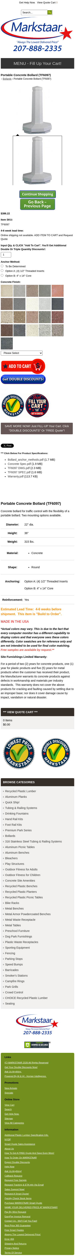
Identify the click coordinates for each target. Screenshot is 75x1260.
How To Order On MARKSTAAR (21, 1157)
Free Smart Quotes (14, 1230)
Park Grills (11, 986)
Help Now (9, 1166)
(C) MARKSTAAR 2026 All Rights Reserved (26, 1062)
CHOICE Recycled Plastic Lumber (26, 998)
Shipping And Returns (16, 1243)
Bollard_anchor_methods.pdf (26, 459)
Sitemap (9, 1118)
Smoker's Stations (16, 975)
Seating (10, 1003)
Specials (9, 1093)
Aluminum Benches (17, 852)
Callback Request (13, 1176)
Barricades (12, 970)
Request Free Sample (16, 1180)
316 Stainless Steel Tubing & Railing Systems (33, 841)
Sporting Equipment (17, 947)
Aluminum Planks (16, 796)
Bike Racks (12, 903)
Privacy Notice (12, 1248)
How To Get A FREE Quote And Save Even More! (29, 1153)
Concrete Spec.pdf (19, 463)
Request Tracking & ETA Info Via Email (24, 1185)
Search (8, 1109)
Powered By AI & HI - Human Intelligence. (26, 1076)
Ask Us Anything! (13, 1171)
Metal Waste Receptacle (20, 919)
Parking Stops (14, 958)
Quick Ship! (12, 802)
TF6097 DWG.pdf (19, 468)
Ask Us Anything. (13, 1071)
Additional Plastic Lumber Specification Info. (27, 1135)
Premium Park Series (18, 830)
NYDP (8, 1139)
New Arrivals (11, 1088)
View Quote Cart (47, 2)
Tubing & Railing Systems (21, 808)
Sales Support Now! (15, 1189)
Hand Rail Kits (14, 819)
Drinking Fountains (17, 813)
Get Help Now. (27, 2)
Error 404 (9, 1239)
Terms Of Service (13, 1252)
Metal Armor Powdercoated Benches (28, 914)
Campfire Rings (14, 981)
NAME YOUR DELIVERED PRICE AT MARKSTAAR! (31, 1207)
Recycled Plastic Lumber (20, 791)
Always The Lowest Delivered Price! (23, 1234)
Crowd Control (14, 992)
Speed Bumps (14, 964)
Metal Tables (13, 925)
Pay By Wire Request (15, 1212)
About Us (9, 1148)
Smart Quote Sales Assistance (20, 1144)
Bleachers (11, 858)
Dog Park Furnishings (18, 936)
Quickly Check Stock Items (18, 1198)
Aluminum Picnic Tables (20, 847)
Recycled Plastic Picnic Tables (24, 897)
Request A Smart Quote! (17, 1194)
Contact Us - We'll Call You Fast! (21, 1221)
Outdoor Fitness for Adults (21, 869)
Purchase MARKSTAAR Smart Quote (23, 1203)
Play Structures (14, 863)
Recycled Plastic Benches (21, 886)
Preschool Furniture (17, 930)
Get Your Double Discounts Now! (21, 1067)
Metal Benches (14, 908)
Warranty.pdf (16, 476)
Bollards (7, 78)
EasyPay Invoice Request (17, 1216)
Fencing (10, 953)
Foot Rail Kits (13, 824)
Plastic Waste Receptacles (21, 942)
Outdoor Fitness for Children (22, 875)
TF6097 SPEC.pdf (19, 472)
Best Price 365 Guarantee (18, 1225)
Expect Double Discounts (17, 1162)
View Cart (9, 1105)
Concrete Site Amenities (20, 880)
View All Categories (14, 1123)
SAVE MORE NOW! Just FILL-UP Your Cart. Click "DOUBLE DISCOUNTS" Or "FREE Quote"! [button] (37, 428)
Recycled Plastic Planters (21, 891)
